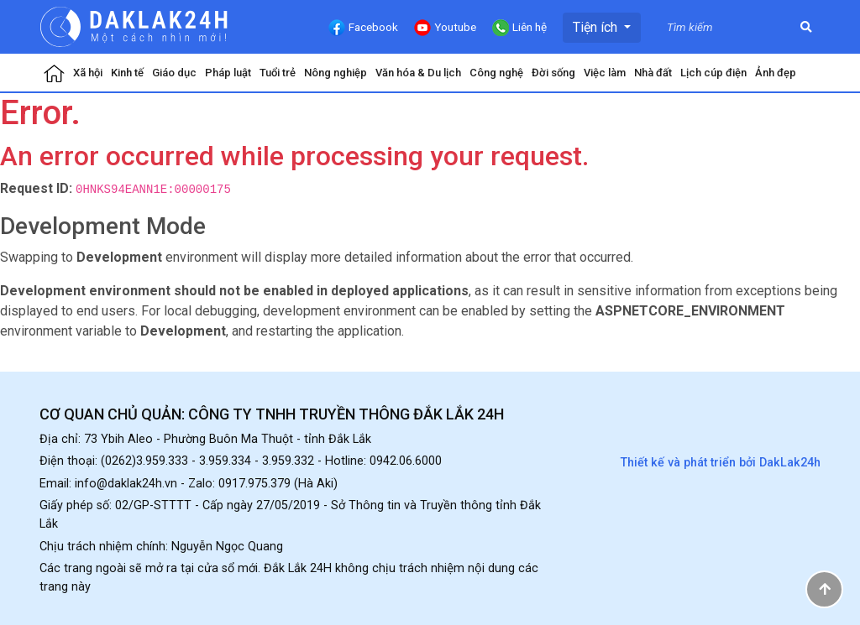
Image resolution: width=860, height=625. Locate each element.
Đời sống (553, 72)
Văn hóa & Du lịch (418, 72)
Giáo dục (174, 72)
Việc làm (605, 72)
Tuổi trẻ (278, 72)
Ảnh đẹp (775, 72)
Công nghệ (496, 72)
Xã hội (87, 72)
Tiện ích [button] (597, 27)
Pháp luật (228, 72)
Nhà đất (653, 72)
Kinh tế (127, 72)
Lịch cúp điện (713, 72)
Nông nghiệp (335, 72)
